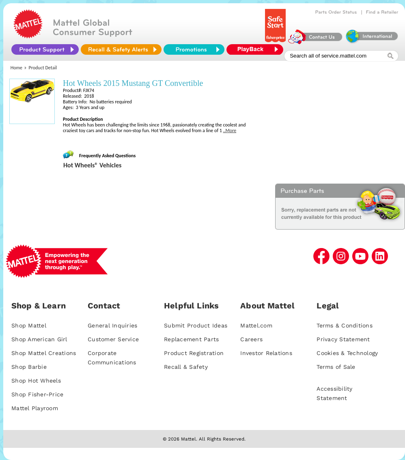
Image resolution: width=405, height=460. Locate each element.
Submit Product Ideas (195, 325)
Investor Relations (266, 353)
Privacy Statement (343, 339)
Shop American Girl (39, 339)
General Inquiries (112, 325)
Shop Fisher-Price (37, 394)
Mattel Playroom (34, 408)
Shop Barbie (29, 367)
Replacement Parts (191, 339)
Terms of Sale (336, 367)
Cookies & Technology (347, 353)
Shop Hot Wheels (36, 380)
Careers (251, 339)
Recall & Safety (186, 367)
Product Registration (194, 353)
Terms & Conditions (345, 325)
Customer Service (113, 339)
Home (16, 68)
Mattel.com (256, 325)
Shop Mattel (28, 325)
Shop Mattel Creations (43, 353)
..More (230, 130)
